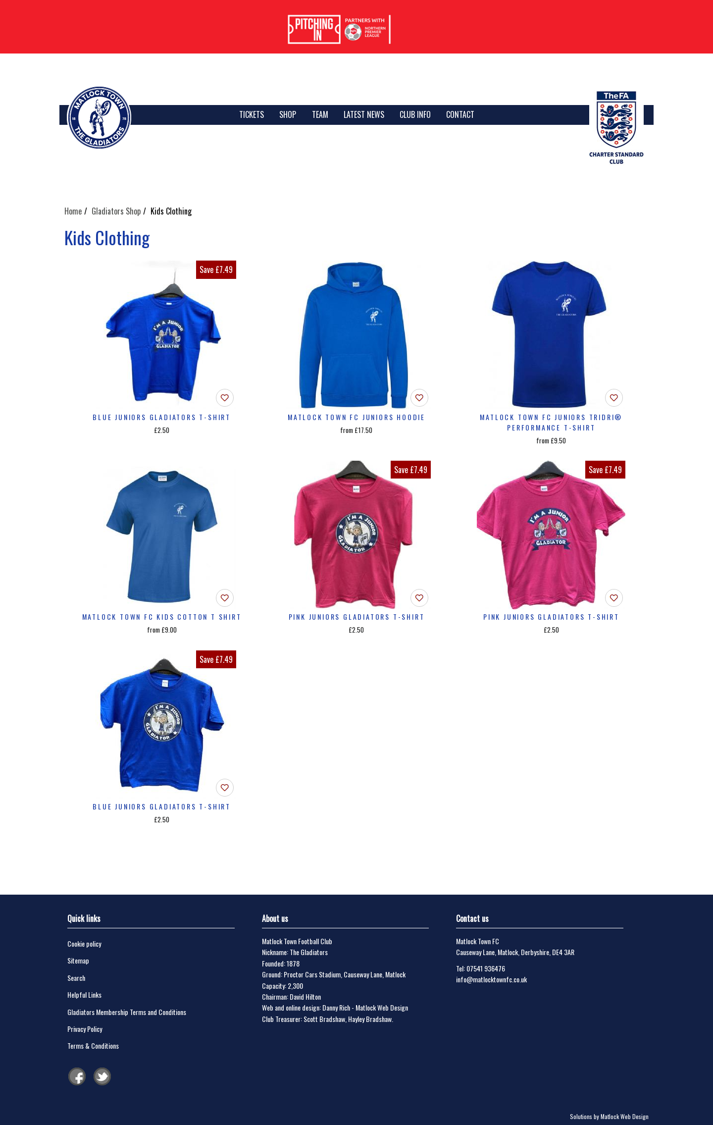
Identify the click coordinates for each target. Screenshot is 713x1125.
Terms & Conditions (93, 1045)
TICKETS (251, 114)
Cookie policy (84, 943)
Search (76, 977)
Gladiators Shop (116, 211)
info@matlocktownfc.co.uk (491, 979)
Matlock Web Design (382, 1007)
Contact (460, 114)
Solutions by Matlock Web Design (609, 1116)
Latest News (364, 114)
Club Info (415, 114)
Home (73, 211)
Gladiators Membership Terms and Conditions (126, 1012)
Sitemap (78, 960)
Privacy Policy (84, 1028)
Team (320, 114)
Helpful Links (84, 994)
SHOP (287, 114)
